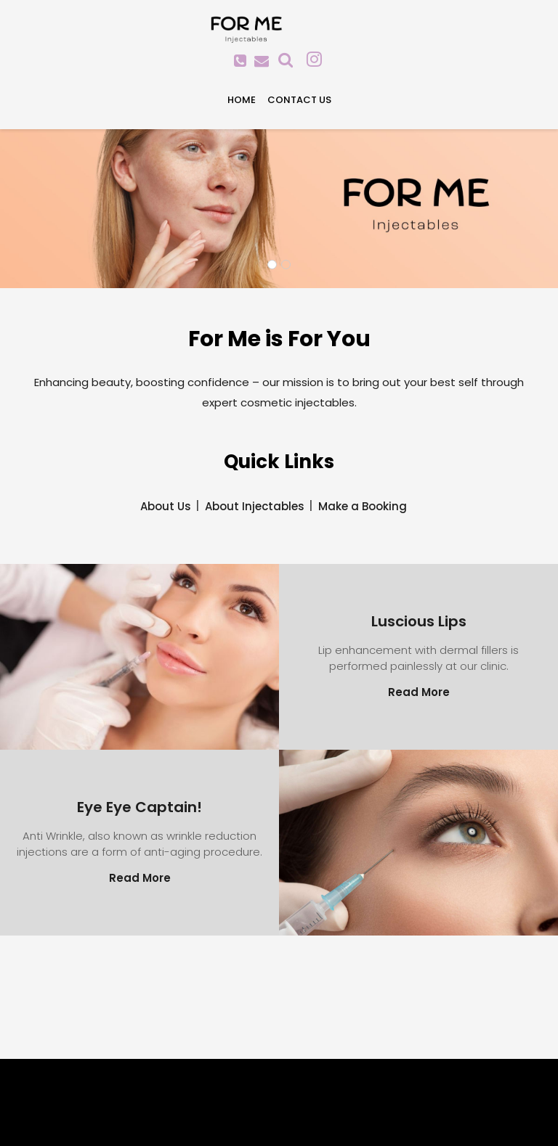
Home (241, 100)
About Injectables (254, 506)
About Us (165, 506)
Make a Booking (362, 506)
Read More (419, 692)
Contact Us (299, 100)
